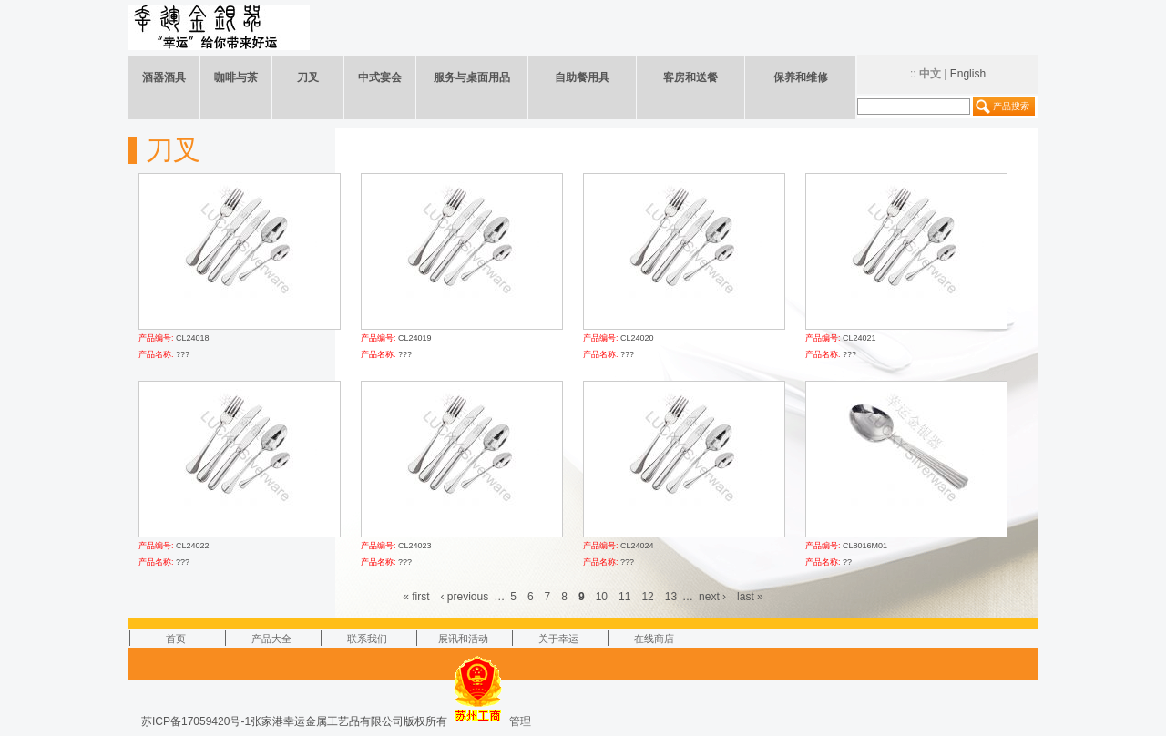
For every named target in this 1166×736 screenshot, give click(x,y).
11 (624, 596)
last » (750, 596)
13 (671, 596)
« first (416, 596)
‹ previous (465, 596)
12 (647, 596)
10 (602, 596)
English (968, 73)
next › (712, 596)
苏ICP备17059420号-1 (196, 721)
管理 (520, 721)
